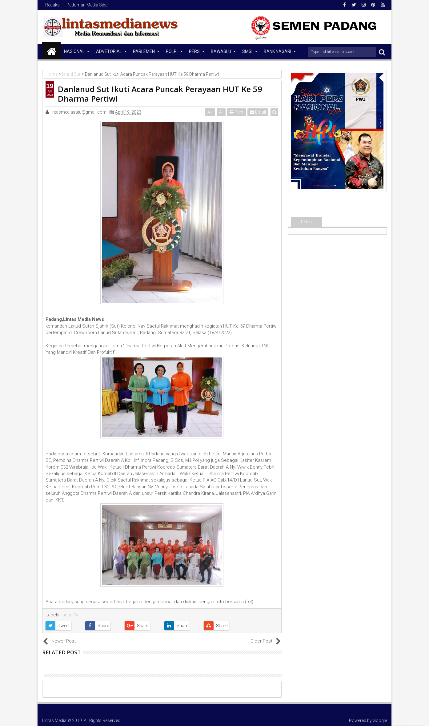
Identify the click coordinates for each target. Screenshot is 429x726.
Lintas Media (54, 720)
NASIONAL (74, 51)
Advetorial (109, 51)
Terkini (306, 221)
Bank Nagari (277, 51)
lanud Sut (71, 615)
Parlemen (144, 51)
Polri (172, 51)
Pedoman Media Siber (87, 4)
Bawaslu (221, 51)
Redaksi (53, 4)
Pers (194, 51)
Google (380, 720)
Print (236, 112)
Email (258, 112)
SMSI (247, 51)
